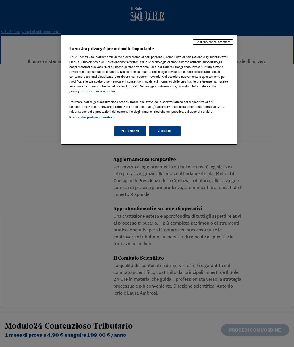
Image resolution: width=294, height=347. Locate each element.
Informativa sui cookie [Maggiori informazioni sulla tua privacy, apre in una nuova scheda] (99, 91)
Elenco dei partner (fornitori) (92, 117)
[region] (149, 90)
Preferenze (130, 130)
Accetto (164, 130)
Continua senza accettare (213, 42)
